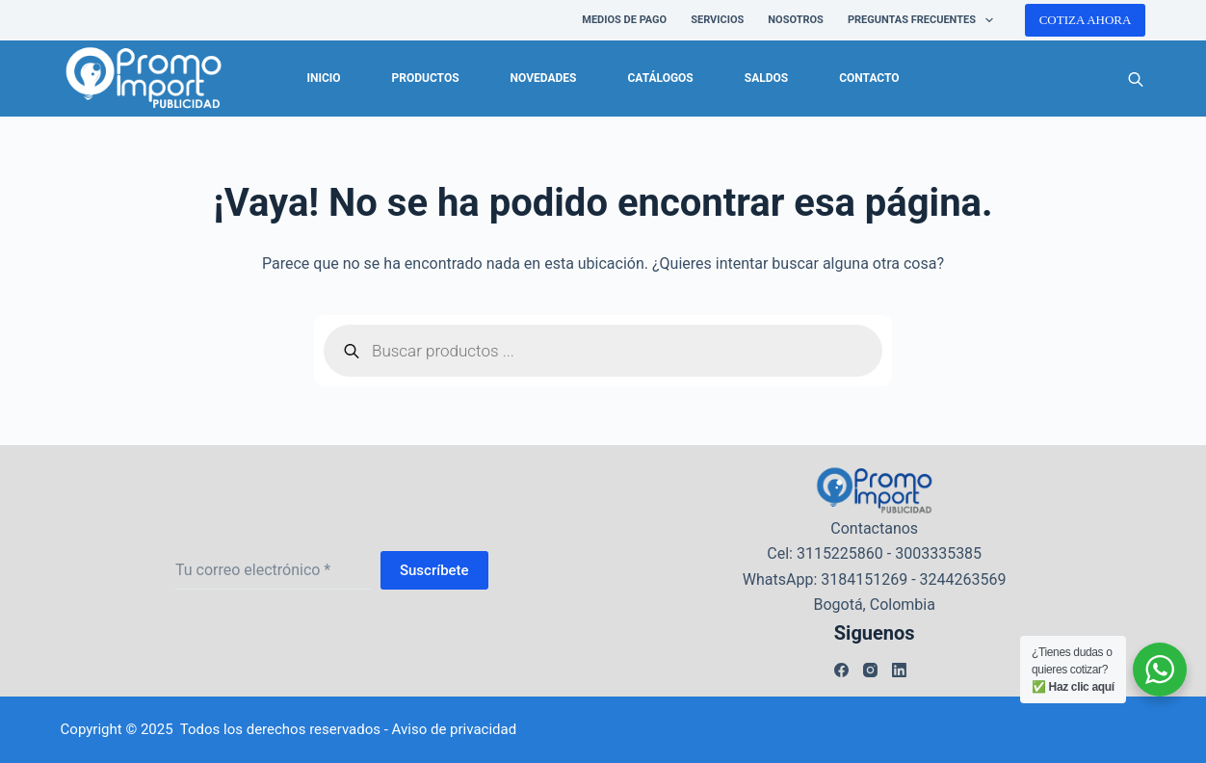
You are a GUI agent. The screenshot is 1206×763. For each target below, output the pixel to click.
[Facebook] (841, 670)
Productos (425, 78)
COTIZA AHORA (1085, 20)
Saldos (766, 78)
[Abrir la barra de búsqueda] (1135, 79)
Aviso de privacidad (454, 729)
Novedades (544, 78)
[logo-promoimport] (144, 79)
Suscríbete (434, 570)
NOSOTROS (796, 19)
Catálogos (660, 78)
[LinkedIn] (899, 670)
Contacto (869, 78)
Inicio (323, 78)
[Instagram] (870, 670)
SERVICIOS (717, 19)
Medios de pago (624, 19)
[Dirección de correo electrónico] (273, 570)
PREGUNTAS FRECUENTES (924, 20)
